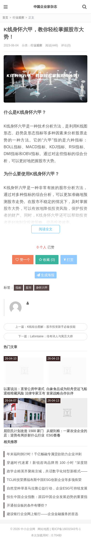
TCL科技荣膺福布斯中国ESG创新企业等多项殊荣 (44, 480)
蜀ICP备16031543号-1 (66, 529)
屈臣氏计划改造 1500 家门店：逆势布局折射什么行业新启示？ (24, 435)
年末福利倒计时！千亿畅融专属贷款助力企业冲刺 (44, 454)
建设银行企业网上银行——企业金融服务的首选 (42, 514)
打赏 (69, 260)
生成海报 (46, 275)
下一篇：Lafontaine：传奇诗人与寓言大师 (45, 336)
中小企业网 (45, 7)
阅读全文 (45, 229)
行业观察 (18, 17)
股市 (29, 287)
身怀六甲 (42, 287)
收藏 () (47, 260)
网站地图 (43, 529)
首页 (5, 17)
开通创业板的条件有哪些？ (27, 505)
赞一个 (23, 260)
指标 (18, 287)
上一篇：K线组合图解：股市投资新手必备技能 (45, 327)
